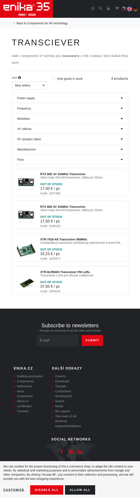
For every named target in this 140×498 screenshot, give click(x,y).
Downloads (62, 381)
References (24, 386)
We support (62, 411)
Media (59, 406)
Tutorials (60, 386)
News (20, 391)
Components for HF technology (47, 23)
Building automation (30, 376)
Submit (92, 340)
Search (59, 401)
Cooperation (25, 396)
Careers (60, 376)
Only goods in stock (67, 77)
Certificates (24, 406)
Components (25, 381)
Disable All (47, 490)
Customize (13, 490)
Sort (16, 78)
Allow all (80, 490)
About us (23, 401)
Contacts (23, 411)
